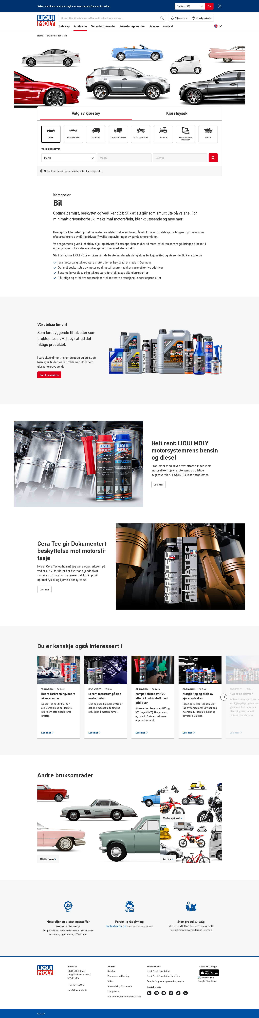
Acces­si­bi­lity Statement (120, 986)
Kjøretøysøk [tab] (176, 113)
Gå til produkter (49, 375)
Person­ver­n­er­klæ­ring (118, 976)
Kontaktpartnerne (116, 926)
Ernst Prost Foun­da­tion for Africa (163, 976)
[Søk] (113, 18)
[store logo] (47, 22)
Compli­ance (113, 991)
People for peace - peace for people (165, 981)
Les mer (159, 484)
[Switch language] (190, 6)
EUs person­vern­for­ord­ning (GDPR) (124, 996)
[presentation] (223, 697)
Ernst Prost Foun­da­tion (158, 971)
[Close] (220, 6)
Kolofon (111, 971)
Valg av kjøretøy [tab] (86, 113)
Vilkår (110, 981)
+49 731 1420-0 (76, 984)
